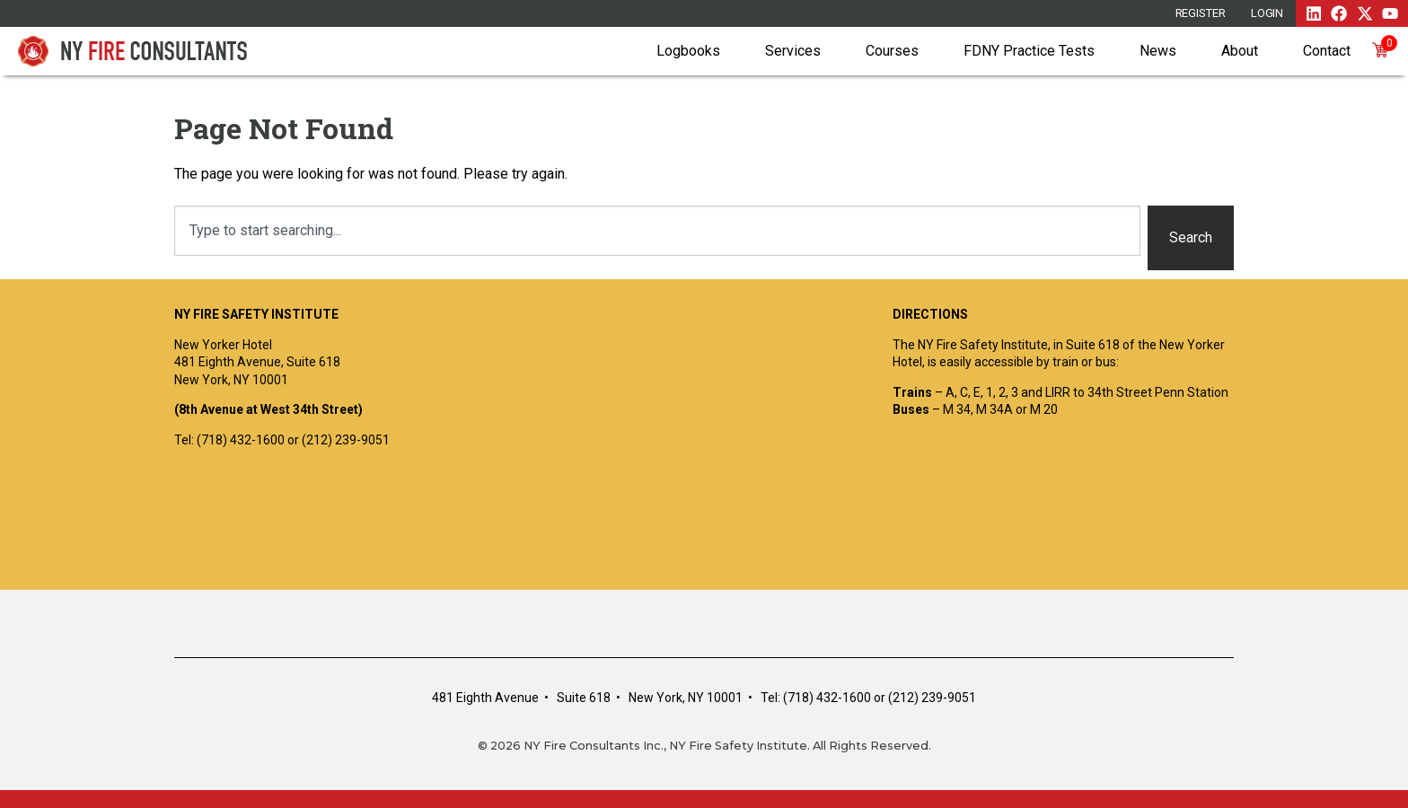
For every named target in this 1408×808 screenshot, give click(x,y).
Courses (892, 50)
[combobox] (657, 231)
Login (1267, 13)
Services (793, 50)
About (1239, 50)
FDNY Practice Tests (1029, 50)
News (1158, 50)
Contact (1327, 50)
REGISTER (1200, 13)
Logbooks (688, 50)
